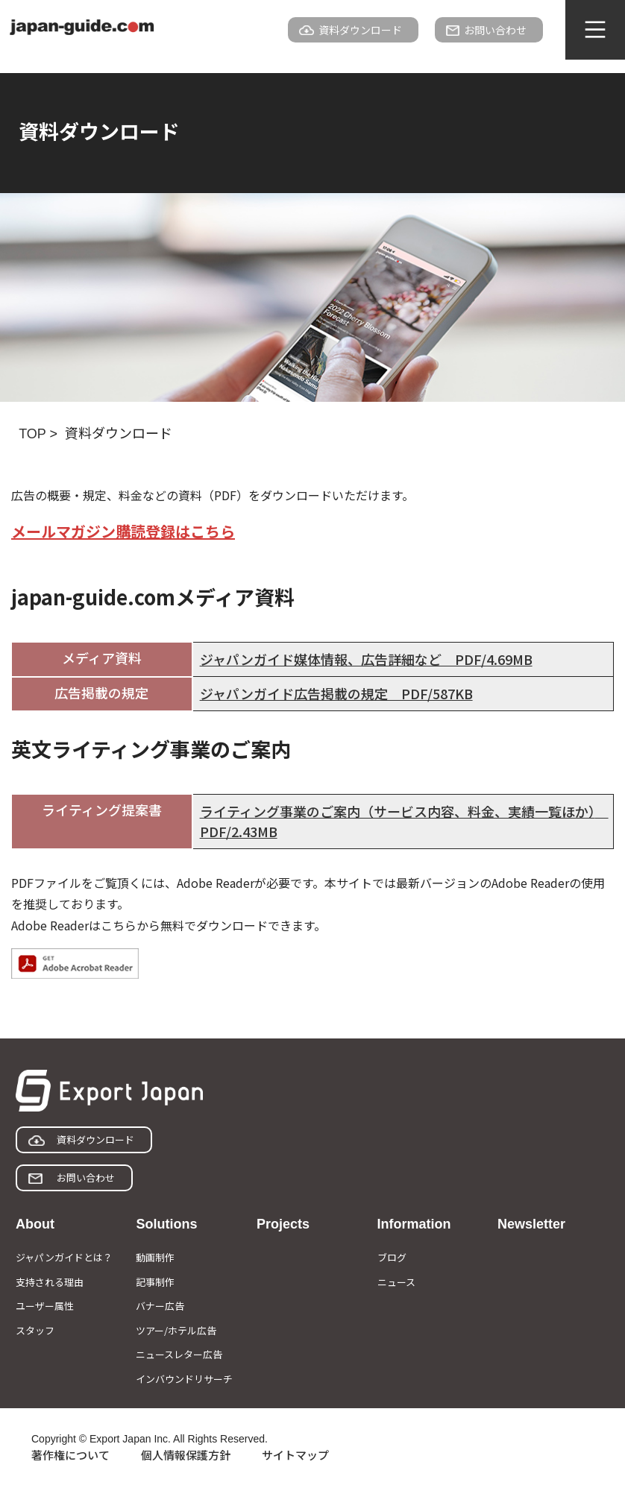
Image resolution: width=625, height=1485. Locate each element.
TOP (32, 433)
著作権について (70, 1455)
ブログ (391, 1257)
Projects (283, 1224)
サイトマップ (295, 1455)
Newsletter (531, 1224)
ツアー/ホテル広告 (176, 1330)
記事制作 (155, 1282)
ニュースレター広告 (179, 1354)
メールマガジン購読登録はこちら (123, 531)
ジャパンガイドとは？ (64, 1257)
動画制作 (155, 1257)
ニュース (396, 1282)
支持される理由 (50, 1282)
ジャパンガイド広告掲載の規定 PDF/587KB (336, 693)
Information (414, 1224)
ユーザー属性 (45, 1306)
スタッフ (35, 1330)
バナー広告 (160, 1306)
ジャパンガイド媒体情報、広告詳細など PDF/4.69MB (366, 659)
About (35, 1224)
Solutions (166, 1224)
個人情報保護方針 (185, 1455)
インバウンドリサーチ (184, 1379)
